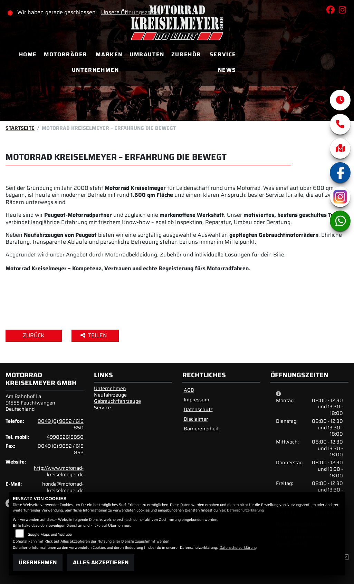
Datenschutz (198, 409)
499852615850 (65, 437)
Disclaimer (196, 419)
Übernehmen (38, 562)
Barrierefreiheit (201, 428)
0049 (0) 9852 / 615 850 (61, 424)
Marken (109, 54)
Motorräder (65, 54)
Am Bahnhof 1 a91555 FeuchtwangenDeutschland (30, 402)
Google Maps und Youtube (50, 534)
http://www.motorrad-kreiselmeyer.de (59, 471)
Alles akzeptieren (100, 562)
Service (223, 54)
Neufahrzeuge (110, 395)
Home (28, 54)
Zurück (34, 335)
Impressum (196, 399)
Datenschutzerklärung (245, 510)
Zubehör (186, 54)
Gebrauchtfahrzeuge (117, 401)
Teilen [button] (94, 335)
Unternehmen (95, 70)
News (227, 70)
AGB (189, 390)
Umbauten (147, 54)
